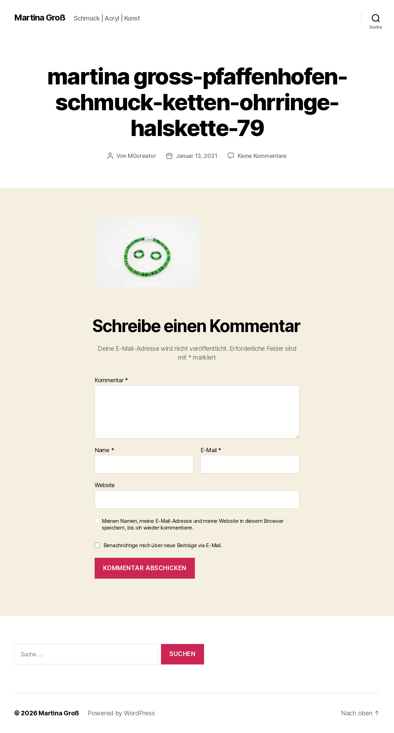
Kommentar (111, 380)
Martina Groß (39, 17)
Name (104, 450)
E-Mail (211, 450)
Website (105, 485)
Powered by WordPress (121, 713)
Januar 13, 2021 (196, 155)
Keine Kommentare (262, 155)
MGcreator (142, 155)
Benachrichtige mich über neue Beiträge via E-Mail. (162, 545)
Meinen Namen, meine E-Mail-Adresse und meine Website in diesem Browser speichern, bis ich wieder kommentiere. (192, 524)
